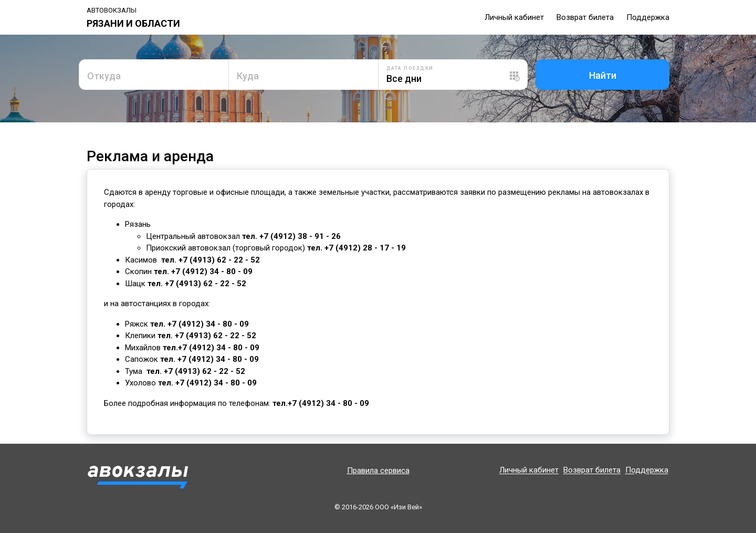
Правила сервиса (378, 470)
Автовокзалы (111, 10)
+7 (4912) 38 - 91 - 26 (299, 236)
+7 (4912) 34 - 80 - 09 (212, 271)
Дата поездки (410, 68)
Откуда (104, 75)
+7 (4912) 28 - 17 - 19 (365, 248)
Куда (248, 75)
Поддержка (647, 17)
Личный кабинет (514, 17)
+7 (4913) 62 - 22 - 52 (219, 260)
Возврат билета (585, 17)
